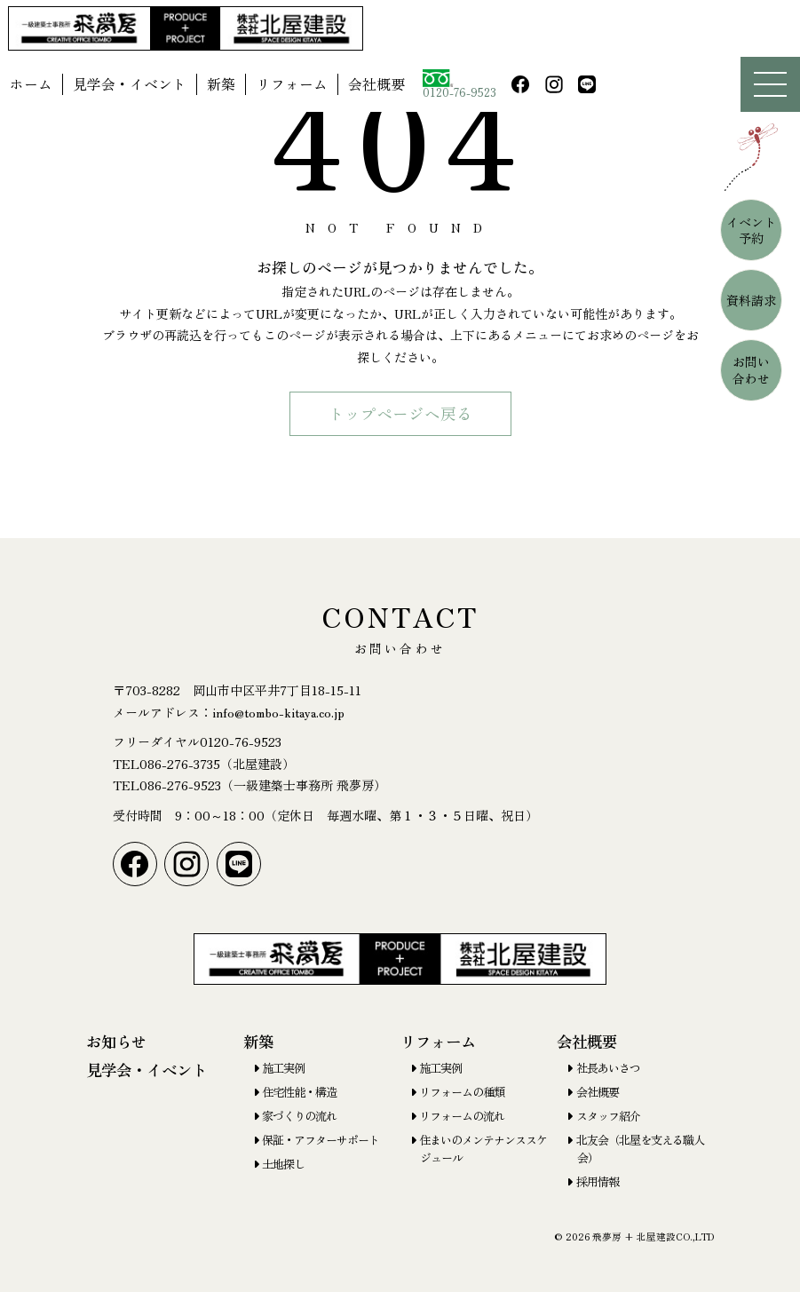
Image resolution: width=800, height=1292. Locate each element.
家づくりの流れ (299, 1115)
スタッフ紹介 (608, 1115)
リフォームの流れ (461, 1115)
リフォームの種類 (461, 1091)
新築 (221, 84)
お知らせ (116, 1041)
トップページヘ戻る (400, 413)
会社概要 (376, 84)
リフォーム (292, 84)
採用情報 (597, 1181)
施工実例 (283, 1067)
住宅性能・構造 (299, 1091)
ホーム (31, 84)
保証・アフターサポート (320, 1139)
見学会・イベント (129, 84)
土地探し (283, 1163)
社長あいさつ (608, 1067)
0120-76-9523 (459, 84)
